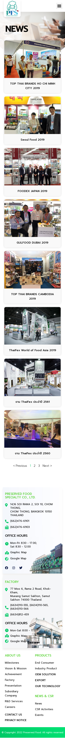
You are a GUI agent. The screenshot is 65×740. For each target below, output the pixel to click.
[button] (59, 6)
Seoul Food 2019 (33, 142)
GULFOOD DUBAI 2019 (32, 245)
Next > (47, 468)
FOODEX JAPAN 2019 (32, 193)
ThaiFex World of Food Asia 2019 (32, 352)
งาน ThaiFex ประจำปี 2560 (32, 455)
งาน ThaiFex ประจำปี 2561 (32, 404)
